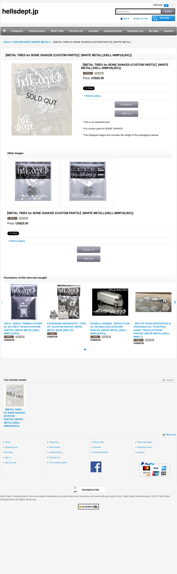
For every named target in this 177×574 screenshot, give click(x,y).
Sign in (126, 18)
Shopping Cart (11, 447)
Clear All (169, 380)
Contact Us (126, 104)
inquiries (141, 452)
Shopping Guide (144, 447)
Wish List (126, 113)
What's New (98, 442)
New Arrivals (54, 447)
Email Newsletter (100, 452)
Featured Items (55, 452)
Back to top (171, 435)
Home (7, 442)
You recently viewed (58, 462)
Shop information (145, 442)
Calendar (97, 447)
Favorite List (54, 457)
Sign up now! (142, 18)
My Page (9, 452)
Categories (54, 442)
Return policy (93, 95)
